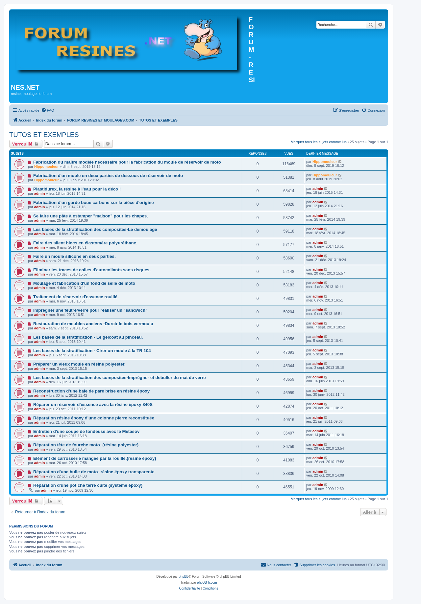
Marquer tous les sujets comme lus (319, 142)
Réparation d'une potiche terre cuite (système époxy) (87, 485)
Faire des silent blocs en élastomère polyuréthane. (85, 242)
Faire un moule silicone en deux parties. (74, 256)
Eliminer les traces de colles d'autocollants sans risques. (92, 269)
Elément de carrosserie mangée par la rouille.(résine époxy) (94, 458)
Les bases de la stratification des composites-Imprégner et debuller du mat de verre (119, 377)
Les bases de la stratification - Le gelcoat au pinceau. (88, 337)
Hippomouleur (46, 166)
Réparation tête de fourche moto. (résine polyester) (85, 444)
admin (39, 193)
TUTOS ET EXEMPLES (44, 134)
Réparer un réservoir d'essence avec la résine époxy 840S (93, 404)
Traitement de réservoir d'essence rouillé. (76, 296)
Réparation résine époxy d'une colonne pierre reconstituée (93, 417)
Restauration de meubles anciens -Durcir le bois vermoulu (93, 323)
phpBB (183, 576)
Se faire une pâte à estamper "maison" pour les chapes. (90, 215)
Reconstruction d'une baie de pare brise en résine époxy (91, 391)
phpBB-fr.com (207, 582)
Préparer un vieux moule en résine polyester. (79, 364)
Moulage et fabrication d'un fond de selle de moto (84, 283)
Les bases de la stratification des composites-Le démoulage (95, 229)
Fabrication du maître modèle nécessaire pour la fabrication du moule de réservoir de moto (127, 162)
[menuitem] (47, 110)
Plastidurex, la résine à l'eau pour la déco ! (77, 189)
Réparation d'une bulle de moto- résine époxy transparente (94, 471)
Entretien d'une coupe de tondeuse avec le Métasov (86, 431)
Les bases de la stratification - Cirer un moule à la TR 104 (92, 350)
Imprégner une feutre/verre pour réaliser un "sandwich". (91, 310)
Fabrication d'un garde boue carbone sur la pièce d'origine (93, 202)
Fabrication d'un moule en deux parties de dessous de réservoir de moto (108, 175)
